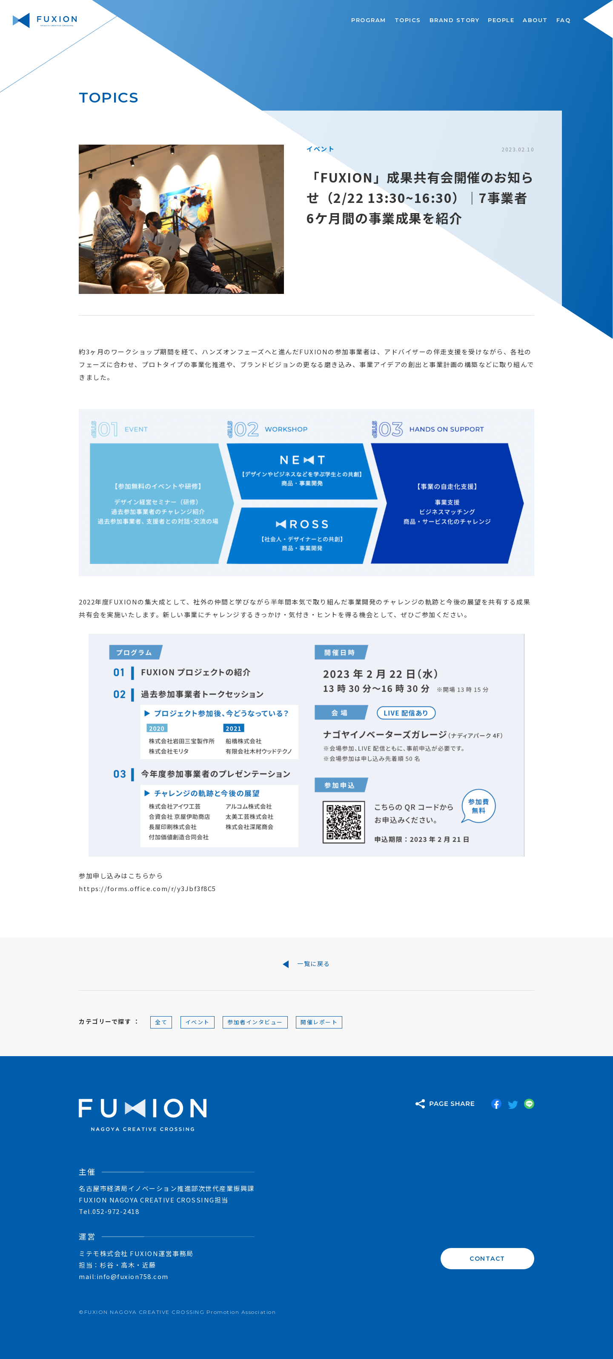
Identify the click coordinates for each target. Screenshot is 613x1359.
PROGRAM (368, 20)
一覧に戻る (306, 964)
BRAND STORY (455, 20)
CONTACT (487, 1258)
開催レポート (319, 1022)
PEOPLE (501, 20)
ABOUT (535, 20)
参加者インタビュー (255, 1022)
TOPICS (408, 20)
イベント (197, 1022)
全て (161, 1022)
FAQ (563, 20)
